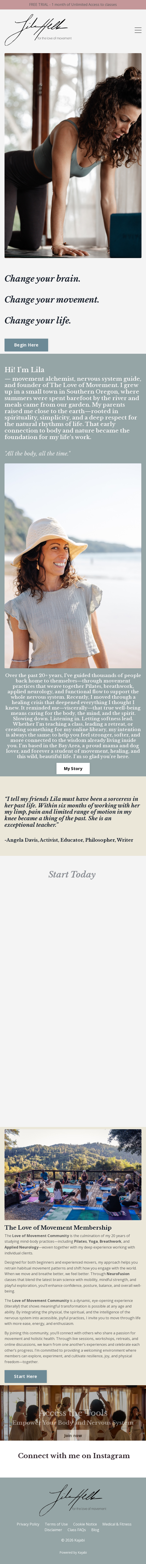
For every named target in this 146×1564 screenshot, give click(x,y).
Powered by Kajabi (73, 1552)
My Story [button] (73, 768)
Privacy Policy (28, 1524)
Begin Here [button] (26, 345)
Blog (95, 1529)
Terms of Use (56, 1524)
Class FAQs (77, 1529)
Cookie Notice (85, 1524)
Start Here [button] (25, 1376)
